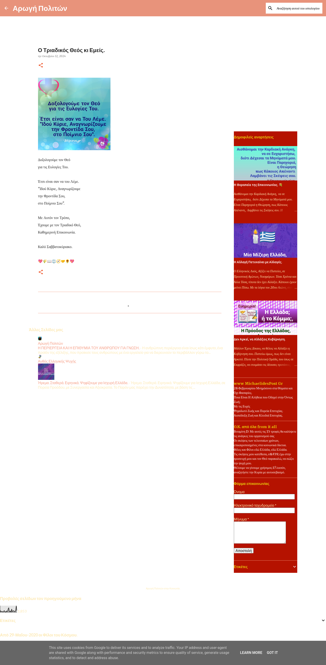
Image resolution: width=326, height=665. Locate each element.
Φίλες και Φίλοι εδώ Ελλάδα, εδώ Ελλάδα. (260, 450)
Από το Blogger (163, 579)
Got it (272, 653)
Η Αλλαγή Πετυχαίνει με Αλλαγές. (258, 262)
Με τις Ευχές (242, 406)
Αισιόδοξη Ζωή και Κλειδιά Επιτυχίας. (258, 415)
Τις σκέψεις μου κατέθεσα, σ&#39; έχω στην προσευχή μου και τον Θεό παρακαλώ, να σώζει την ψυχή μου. (264, 458)
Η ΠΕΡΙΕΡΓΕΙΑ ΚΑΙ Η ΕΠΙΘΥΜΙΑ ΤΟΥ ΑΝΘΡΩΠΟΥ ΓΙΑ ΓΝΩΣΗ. (88, 348)
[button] (40, 66)
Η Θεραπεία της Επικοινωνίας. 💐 (258, 185)
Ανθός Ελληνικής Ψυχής (57, 361)
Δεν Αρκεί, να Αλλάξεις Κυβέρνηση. (259, 339)
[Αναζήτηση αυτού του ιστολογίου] (298, 8)
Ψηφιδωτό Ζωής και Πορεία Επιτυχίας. (258, 411)
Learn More (251, 653)
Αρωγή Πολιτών (40, 8)
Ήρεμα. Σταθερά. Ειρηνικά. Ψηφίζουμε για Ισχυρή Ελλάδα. (83, 383)
